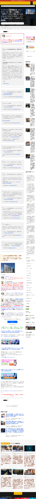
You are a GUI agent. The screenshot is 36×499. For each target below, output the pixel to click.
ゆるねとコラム (29, 263)
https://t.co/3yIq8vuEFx (6, 120)
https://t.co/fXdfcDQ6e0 (16, 245)
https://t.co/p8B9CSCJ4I (16, 215)
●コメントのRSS (28, 312)
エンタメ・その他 (29, 268)
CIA (25, 453)
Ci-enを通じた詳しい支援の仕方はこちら (11, 336)
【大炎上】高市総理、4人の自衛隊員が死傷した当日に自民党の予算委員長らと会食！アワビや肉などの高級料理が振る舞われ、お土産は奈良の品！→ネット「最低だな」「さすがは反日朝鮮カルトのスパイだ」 (18, 484)
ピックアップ (29, 270)
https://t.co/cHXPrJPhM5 (9, 93)
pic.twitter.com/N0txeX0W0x (7, 94)
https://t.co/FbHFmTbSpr (9, 165)
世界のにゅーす (29, 275)
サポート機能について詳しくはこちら (8, 357)
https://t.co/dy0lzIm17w (8, 151)
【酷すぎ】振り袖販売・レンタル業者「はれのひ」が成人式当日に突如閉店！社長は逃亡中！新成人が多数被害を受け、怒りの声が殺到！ (15, 415)
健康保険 (18, 453)
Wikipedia (4, 274)
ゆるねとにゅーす (29, 56)
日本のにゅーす (29, 280)
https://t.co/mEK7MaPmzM (7, 183)
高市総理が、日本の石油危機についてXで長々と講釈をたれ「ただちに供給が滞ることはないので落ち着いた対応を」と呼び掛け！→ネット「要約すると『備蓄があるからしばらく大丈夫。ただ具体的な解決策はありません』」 (31, 250)
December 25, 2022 (17, 122)
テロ (8, 453)
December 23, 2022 (17, 109)
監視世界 (31, 453)
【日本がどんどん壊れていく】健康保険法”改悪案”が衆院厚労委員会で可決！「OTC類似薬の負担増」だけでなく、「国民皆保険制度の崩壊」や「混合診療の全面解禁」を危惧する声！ (18, 459)
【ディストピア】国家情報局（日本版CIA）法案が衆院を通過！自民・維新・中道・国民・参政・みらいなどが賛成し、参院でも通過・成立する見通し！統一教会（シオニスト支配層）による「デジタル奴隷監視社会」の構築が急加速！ (29, 460)
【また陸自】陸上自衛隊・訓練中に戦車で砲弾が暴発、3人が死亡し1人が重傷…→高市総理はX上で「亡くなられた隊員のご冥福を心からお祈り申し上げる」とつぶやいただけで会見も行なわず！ (32, 147)
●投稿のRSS (27, 311)
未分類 (28, 285)
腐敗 (13, 454)
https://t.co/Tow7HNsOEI (9, 199)
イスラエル (5, 453)
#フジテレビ (18, 181)
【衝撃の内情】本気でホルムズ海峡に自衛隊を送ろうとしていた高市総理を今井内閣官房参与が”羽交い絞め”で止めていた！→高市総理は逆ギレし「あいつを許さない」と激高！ (31, 198)
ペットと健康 (29, 273)
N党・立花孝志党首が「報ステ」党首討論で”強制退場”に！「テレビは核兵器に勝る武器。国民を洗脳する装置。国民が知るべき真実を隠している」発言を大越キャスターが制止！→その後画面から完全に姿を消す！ (15, 431)
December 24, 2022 (19, 96)
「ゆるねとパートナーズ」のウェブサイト (11, 390)
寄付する (12, 321)
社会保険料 (21, 453)
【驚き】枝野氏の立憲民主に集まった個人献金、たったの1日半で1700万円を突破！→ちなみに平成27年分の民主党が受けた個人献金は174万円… (15, 422)
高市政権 (15, 454)
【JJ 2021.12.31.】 (6, 83)
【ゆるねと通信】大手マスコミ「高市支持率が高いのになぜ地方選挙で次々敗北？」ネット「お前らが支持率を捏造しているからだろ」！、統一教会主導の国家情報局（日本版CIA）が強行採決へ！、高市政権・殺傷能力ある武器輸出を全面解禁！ (32, 161)
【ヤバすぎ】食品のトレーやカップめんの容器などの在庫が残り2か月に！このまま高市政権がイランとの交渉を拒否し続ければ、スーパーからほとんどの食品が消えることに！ (31, 178)
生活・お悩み (29, 290)
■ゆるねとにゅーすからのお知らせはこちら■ (18, 0)
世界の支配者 (6, 454)
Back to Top (18, 493)
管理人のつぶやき (29, 292)
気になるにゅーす (29, 287)
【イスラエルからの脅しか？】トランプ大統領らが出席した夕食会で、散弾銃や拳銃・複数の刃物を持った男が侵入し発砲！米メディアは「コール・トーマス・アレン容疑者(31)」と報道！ (32, 69)
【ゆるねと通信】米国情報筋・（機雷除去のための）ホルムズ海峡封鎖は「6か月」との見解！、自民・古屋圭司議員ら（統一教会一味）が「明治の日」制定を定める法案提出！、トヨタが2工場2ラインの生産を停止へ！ (32, 110)
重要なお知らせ (29, 298)
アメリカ (3, 453)
